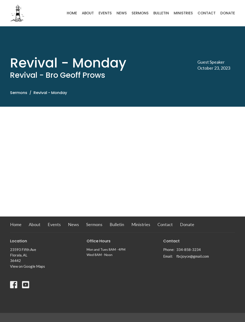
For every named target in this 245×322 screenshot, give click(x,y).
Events (105, 13)
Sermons (140, 13)
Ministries (183, 13)
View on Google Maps (27, 266)
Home (72, 13)
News (122, 13)
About (88, 13)
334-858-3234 (188, 249)
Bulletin (161, 13)
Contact (207, 13)
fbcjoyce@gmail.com (192, 256)
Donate (227, 13)
